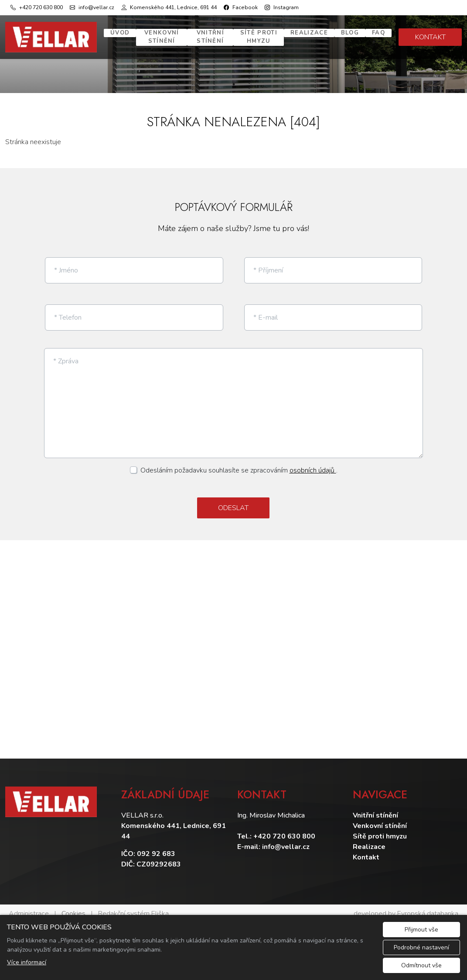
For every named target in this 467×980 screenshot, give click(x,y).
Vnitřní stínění (210, 37)
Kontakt (366, 850)
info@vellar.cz (286, 839)
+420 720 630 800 (284, 829)
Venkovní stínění (161, 37)
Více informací (26, 962)
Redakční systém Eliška (133, 906)
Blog (350, 33)
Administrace (29, 906)
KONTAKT (430, 37)
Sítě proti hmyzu (258, 37)
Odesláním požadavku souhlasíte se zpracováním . (238, 463)
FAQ (378, 33)
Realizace (309, 33)
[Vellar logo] (51, 37)
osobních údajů (313, 463)
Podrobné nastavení (421, 947)
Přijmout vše (421, 929)
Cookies (73, 906)
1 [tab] (233, 84)
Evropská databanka (427, 906)
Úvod (120, 33)
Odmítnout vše (421, 965)
